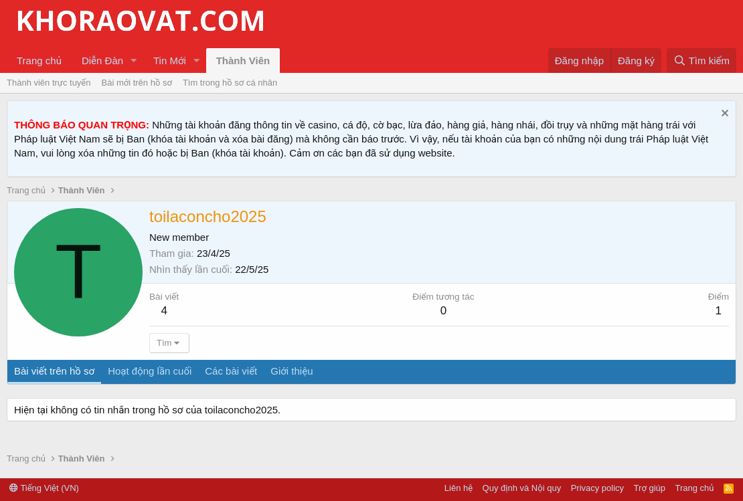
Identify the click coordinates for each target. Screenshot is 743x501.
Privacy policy (597, 488)
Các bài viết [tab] (231, 371)
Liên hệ (458, 488)
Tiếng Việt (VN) (44, 488)
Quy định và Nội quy (522, 488)
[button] (134, 60)
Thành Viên (243, 60)
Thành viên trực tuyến (49, 83)
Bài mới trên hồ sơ (137, 83)
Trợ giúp (649, 488)
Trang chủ (39, 60)
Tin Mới (169, 60)
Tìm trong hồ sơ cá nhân (230, 83)
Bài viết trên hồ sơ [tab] (54, 371)
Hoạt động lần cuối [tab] (149, 371)
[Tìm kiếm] (701, 60)
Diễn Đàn (102, 60)
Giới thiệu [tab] (291, 371)
